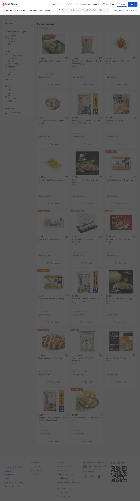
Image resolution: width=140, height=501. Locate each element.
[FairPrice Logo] (10, 4)
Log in (132, 4)
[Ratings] (46, 74)
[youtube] (92, 478)
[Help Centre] (109, 4)
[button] (127, 10)
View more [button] (9, 79)
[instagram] (98, 478)
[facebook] (85, 478)
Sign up (122, 4)
